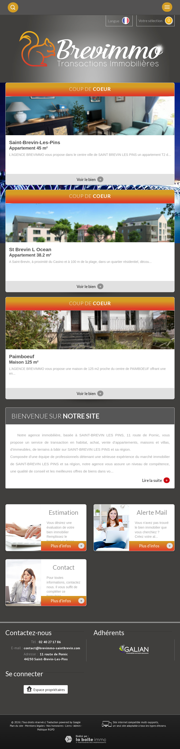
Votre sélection (150, 21)
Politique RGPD (46, 729)
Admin (77, 725)
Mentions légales (35, 725)
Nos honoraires (54, 725)
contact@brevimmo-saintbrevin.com (52, 648)
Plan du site (16, 725)
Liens (68, 725)
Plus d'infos (67, 546)
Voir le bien (90, 179)
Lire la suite (156, 480)
